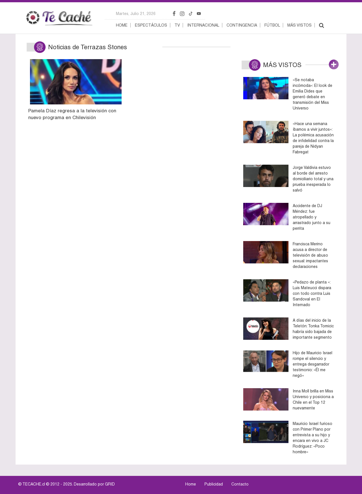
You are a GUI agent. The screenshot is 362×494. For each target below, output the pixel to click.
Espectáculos (151, 25)
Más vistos (299, 25)
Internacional (203, 25)
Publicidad (213, 484)
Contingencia (242, 25)
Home (122, 25)
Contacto (240, 484)
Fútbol (272, 25)
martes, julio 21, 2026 (136, 13)
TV (177, 25)
